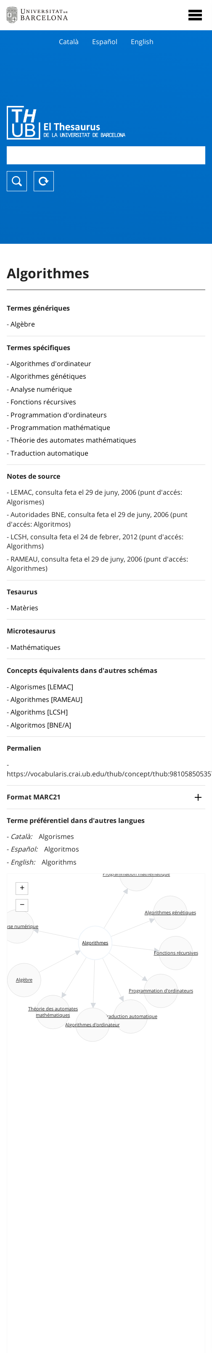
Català (69, 41)
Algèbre (23, 324)
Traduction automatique (49, 453)
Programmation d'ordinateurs (59, 414)
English (142, 41)
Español (104, 41)
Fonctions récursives (43, 401)
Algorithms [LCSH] (39, 712)
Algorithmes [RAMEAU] (46, 699)
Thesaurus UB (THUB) (76, 123)
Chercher (17, 181)
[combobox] (106, 155)
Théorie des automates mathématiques (73, 440)
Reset (44, 181)
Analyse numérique (41, 389)
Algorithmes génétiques (48, 376)
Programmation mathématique (60, 427)
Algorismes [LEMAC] (42, 686)
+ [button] (22, 887)
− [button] (22, 904)
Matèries (24, 607)
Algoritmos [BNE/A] (41, 725)
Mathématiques (36, 647)
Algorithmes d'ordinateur (51, 363)
